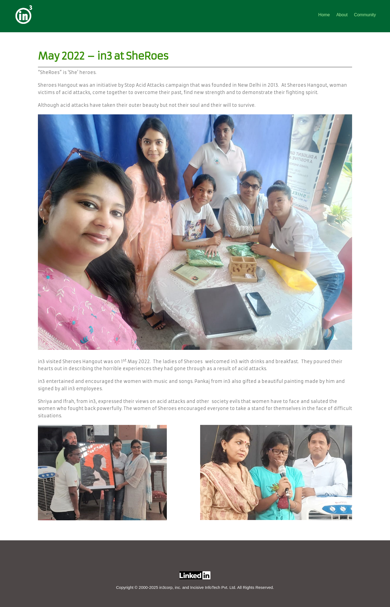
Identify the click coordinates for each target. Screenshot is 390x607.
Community (365, 14)
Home (324, 14)
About (342, 14)
